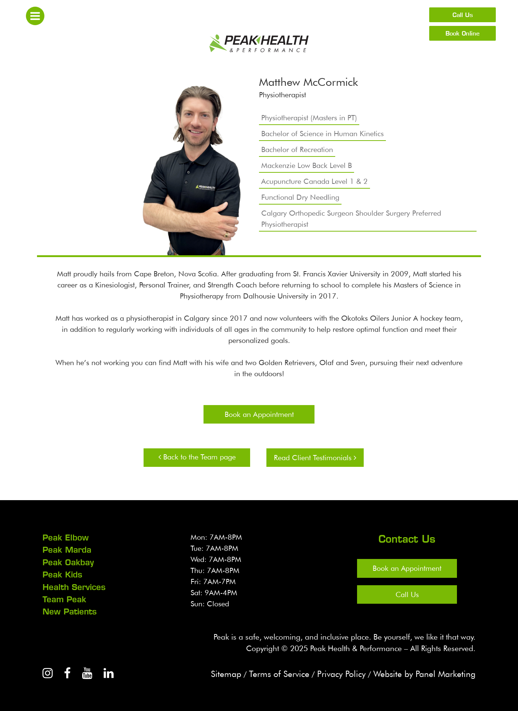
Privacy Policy (336, 672)
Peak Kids (62, 574)
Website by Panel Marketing (422, 672)
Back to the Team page (197, 456)
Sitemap (217, 672)
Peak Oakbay (68, 562)
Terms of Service (272, 672)
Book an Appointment (259, 414)
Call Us (463, 14)
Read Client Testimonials (315, 457)
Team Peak (64, 598)
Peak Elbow (66, 537)
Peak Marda (67, 550)
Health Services (74, 586)
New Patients (70, 611)
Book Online (462, 33)
